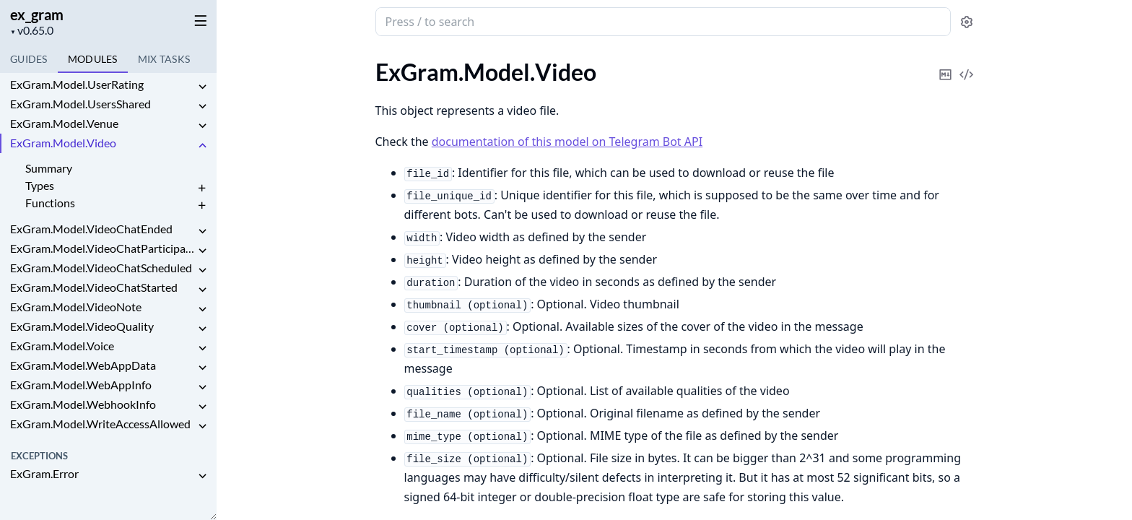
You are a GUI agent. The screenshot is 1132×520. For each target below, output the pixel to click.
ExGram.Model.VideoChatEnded (91, 228)
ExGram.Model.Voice (62, 345)
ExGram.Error (44, 473)
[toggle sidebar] (198, 20)
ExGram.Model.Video (63, 143)
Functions (50, 202)
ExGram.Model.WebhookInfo (83, 404)
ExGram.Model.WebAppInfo (81, 384)
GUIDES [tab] (29, 59)
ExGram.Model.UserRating (77, 84)
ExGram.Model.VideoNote (76, 306)
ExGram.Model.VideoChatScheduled (101, 267)
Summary (48, 168)
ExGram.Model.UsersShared (80, 103)
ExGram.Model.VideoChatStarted (94, 287)
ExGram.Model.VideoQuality (82, 326)
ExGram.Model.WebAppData (83, 365)
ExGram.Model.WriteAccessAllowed (100, 423)
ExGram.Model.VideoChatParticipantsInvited (102, 248)
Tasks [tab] (164, 59)
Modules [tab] (93, 59)
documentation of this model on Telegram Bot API (567, 142)
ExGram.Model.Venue (64, 123)
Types (39, 185)
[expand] (202, 87)
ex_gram (37, 14)
